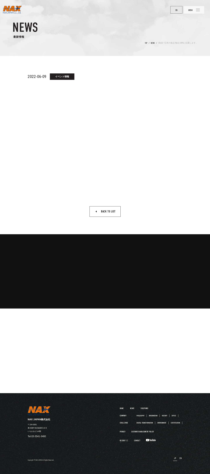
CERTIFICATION (175, 423)
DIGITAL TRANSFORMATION (144, 423)
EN (174, 10)
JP (175, 458)
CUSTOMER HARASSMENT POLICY (142, 432)
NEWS (153, 43)
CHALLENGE (124, 423)
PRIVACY (122, 432)
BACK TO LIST (108, 211)
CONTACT (137, 441)
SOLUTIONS (144, 408)
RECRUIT (123, 441)
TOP (146, 43)
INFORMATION (153, 416)
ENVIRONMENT (161, 423)
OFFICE (174, 416)
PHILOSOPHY (140, 416)
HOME (122, 408)
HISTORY (164, 416)
